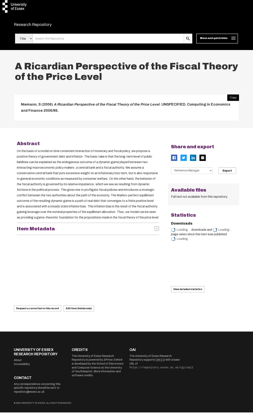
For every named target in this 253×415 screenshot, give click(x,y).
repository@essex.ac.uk (29, 394)
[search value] (108, 41)
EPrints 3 (109, 362)
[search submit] (188, 41)
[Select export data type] (191, 173)
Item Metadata (36, 231)
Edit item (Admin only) (79, 311)
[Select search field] (24, 41)
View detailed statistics (187, 291)
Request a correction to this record (37, 311)
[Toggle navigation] (217, 41)
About (18, 362)
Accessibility (22, 366)
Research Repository (41, 26)
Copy (232, 99)
